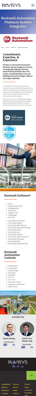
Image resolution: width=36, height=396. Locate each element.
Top (31, 375)
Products (4, 393)
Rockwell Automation (23, 47)
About (7, 47)
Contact (16, 393)
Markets (4, 387)
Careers (16, 384)
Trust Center (29, 390)
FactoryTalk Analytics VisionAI (18, 237)
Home (2, 47)
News (15, 390)
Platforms (13, 47)
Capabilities (5, 384)
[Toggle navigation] (33, 5)
